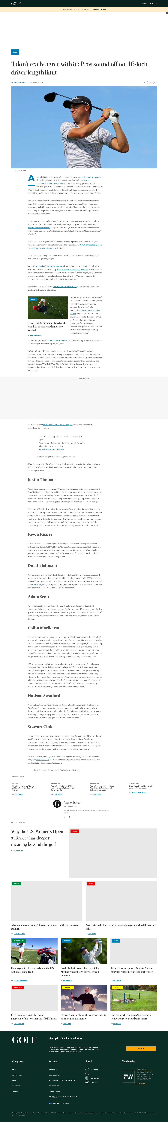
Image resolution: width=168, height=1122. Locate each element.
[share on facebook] (146, 82)
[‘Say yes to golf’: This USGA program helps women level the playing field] (121, 901)
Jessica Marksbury (139, 792)
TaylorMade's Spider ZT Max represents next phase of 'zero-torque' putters (63, 788)
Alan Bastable (36, 335)
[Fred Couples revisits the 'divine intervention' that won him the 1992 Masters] (34, 998)
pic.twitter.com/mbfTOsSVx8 (51, 450)
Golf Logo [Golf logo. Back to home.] (16, 3)
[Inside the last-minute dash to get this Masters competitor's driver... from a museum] (84, 951)
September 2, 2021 (68, 457)
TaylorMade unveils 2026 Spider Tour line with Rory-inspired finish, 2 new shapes (102, 788)
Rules (16, 883)
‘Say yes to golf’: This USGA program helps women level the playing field (121, 927)
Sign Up (141, 1048)
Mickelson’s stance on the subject (57, 425)
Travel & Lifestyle (57, 3)
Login (151, 3)
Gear (45, 3)
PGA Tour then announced (56, 341)
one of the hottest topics (88, 177)
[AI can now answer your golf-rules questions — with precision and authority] (46, 901)
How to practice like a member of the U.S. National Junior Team (32, 970)
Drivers (67, 940)
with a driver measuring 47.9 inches (72, 270)
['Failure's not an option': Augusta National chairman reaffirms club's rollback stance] (133, 951)
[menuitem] (91, 3)
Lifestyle (68, 987)
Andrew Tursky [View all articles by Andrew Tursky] (72, 802)
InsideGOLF (91, 3)
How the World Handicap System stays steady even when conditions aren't (130, 1017)
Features (18, 987)
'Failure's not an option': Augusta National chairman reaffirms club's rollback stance (132, 970)
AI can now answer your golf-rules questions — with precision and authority (45, 927)
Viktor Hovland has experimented (47, 266)
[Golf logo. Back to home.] (24, 1040)
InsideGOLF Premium (99, 9)
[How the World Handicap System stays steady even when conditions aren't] (133, 998)
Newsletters (79, 3)
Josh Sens (92, 933)
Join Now (144, 3)
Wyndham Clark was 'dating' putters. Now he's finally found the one (24, 788)
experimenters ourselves (39, 228)
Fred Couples (19, 1023)
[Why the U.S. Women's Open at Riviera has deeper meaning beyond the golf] (113, 853)
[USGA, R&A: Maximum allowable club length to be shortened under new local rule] (48, 307)
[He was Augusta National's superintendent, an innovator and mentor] (84, 998)
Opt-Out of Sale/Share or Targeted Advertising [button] (63, 1097)
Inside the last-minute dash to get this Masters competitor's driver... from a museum (80, 972)
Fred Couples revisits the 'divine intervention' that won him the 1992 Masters (34, 1017)
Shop (69, 3)
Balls (116, 940)
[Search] (156, 3)
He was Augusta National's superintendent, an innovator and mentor (83, 1017)
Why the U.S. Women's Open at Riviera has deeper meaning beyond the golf (37, 838)
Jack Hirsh (19, 794)
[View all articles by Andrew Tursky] (57, 804)
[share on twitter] (150, 82)
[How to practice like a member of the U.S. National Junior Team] (34, 951)
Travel (15, 1091)
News (27, 3)
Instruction (36, 3)
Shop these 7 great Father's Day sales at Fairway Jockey (141, 787)
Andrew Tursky (20, 82)
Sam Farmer (18, 850)
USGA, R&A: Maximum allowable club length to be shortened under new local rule (47, 327)
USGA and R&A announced (65, 287)
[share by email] (154, 82)
